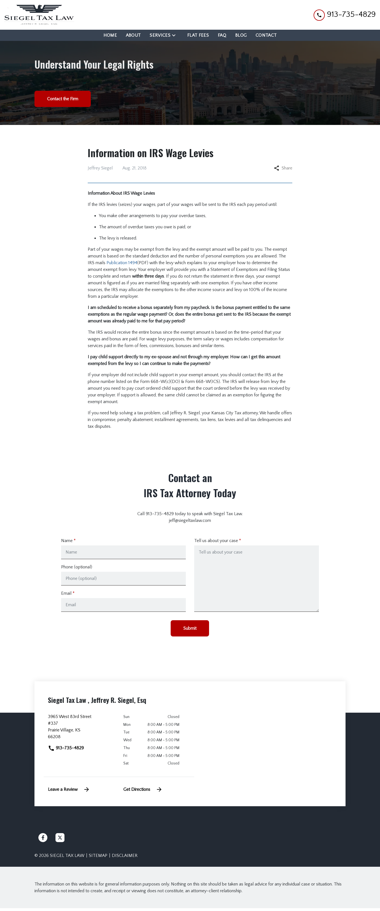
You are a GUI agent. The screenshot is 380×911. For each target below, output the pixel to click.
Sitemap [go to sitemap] (98, 858)
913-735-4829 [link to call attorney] (66, 750)
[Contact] (266, 35)
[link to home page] (39, 14)
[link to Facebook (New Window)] (42, 840)
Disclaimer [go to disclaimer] (125, 858)
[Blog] (241, 35)
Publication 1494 (121, 262)
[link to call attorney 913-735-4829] (345, 15)
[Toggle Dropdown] (175, 35)
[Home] (110, 35)
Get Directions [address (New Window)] (143, 792)
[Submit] (190, 631)
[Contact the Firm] (62, 99)
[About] (133, 35)
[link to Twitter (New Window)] (59, 840)
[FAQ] (222, 35)
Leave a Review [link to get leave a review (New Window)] (69, 792)
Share (283, 168)
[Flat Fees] (198, 35)
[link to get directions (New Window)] (81, 731)
